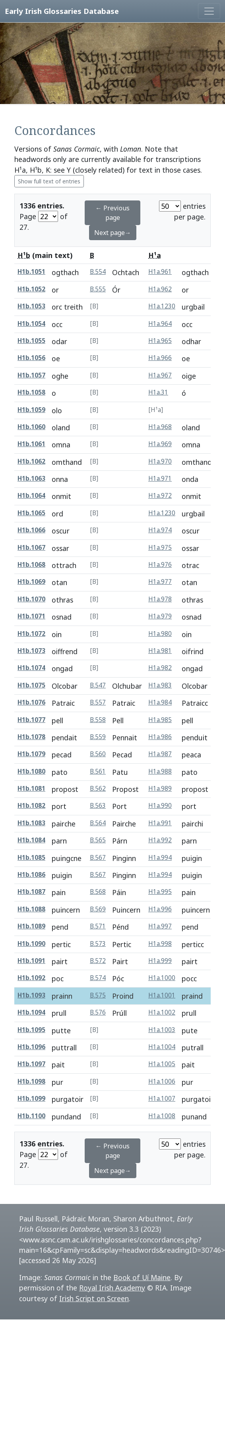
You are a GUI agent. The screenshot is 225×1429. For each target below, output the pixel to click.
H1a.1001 (161, 995)
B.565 (98, 840)
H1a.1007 (161, 1098)
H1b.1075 (31, 685)
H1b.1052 (31, 289)
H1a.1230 (161, 306)
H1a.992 (160, 840)
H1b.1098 (31, 1081)
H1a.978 (160, 599)
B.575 (98, 995)
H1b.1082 (31, 805)
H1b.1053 (31, 306)
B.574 (98, 978)
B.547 (98, 685)
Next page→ (112, 232)
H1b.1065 (31, 513)
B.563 (98, 805)
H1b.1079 (31, 754)
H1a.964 (160, 324)
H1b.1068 (31, 564)
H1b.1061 (31, 444)
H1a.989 (160, 788)
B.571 (98, 926)
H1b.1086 (31, 874)
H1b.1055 (31, 341)
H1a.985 (160, 720)
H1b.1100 (31, 1116)
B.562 (98, 788)
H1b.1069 (31, 582)
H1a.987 (160, 754)
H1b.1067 (31, 547)
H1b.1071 (31, 616)
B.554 (98, 272)
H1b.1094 (31, 1012)
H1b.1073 (31, 651)
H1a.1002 (161, 1012)
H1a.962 (160, 289)
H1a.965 (160, 341)
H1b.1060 (31, 427)
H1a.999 (160, 961)
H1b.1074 (31, 668)
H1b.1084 (31, 840)
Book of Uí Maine (142, 1277)
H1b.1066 (31, 530)
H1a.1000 (161, 978)
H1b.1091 (31, 961)
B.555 (98, 289)
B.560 (98, 754)
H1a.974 (160, 530)
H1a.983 (160, 685)
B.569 (98, 909)
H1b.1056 (31, 358)
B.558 (98, 720)
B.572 (98, 961)
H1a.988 (160, 771)
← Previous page (112, 213)
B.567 (98, 857)
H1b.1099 (31, 1098)
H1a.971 (160, 478)
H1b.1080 (31, 771)
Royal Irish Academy (112, 1287)
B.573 (98, 944)
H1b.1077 (31, 720)
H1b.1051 (31, 272)
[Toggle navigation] (209, 11)
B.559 (98, 737)
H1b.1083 (31, 823)
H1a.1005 (161, 1064)
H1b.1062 (31, 461)
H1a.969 (160, 444)
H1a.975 (160, 547)
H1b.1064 (31, 495)
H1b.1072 (31, 634)
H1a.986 (160, 737)
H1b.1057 (31, 375)
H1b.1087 (31, 892)
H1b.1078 (31, 737)
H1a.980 (160, 634)
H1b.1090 (31, 944)
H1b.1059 (31, 410)
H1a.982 (160, 668)
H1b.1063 (31, 478)
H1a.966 (160, 358)
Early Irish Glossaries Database (62, 11)
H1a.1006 (161, 1081)
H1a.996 (160, 909)
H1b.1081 (31, 788)
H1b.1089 (31, 926)
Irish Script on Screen (94, 1298)
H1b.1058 (31, 392)
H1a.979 (160, 616)
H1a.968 (160, 427)
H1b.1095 (31, 1030)
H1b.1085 (31, 857)
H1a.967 (160, 375)
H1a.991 (160, 823)
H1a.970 (160, 461)
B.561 (98, 771)
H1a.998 (160, 944)
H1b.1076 (31, 702)
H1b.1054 (31, 324)
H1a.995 (160, 892)
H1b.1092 (31, 978)
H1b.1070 (31, 599)
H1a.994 (160, 857)
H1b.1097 (31, 1064)
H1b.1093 (31, 995)
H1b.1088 (31, 909)
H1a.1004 (161, 1047)
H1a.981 (160, 651)
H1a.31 (158, 392)
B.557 (98, 702)
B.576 (98, 1012)
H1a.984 (160, 702)
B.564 (98, 823)
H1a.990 (160, 805)
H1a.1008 (161, 1116)
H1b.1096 (31, 1047)
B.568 (98, 892)
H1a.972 (160, 495)
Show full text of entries (49, 181)
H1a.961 (160, 272)
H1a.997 (160, 926)
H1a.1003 (161, 1030)
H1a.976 (160, 564)
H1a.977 (160, 582)
